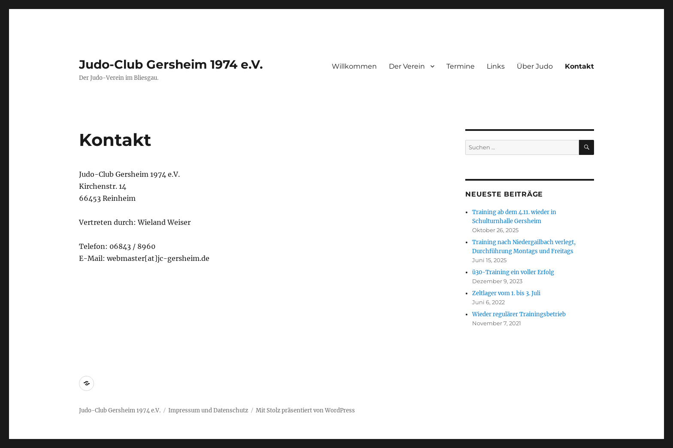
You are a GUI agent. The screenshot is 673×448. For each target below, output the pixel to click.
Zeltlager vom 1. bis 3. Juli (506, 293)
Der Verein (407, 66)
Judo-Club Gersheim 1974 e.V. (171, 64)
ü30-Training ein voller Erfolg (513, 272)
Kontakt (579, 66)
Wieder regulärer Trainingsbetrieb (519, 314)
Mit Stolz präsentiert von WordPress (305, 410)
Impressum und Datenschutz (208, 410)
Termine (460, 66)
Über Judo (535, 66)
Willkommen (354, 66)
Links (496, 66)
